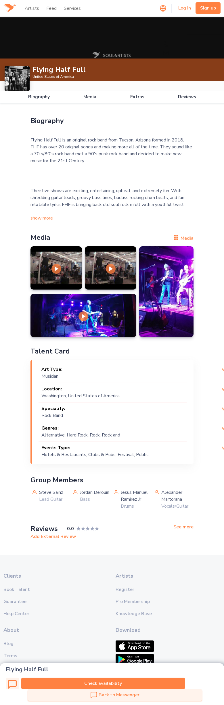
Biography (38, 97)
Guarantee (14, 601)
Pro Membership (133, 601)
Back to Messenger (115, 695)
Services (72, 8)
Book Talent (16, 589)
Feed (51, 8)
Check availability (103, 683)
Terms (10, 656)
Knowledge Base (134, 614)
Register (125, 589)
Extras (137, 97)
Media (89, 97)
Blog (8, 644)
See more (183, 527)
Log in (184, 8)
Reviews (187, 97)
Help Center (16, 614)
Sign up (208, 8)
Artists (32, 8)
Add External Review (53, 536)
